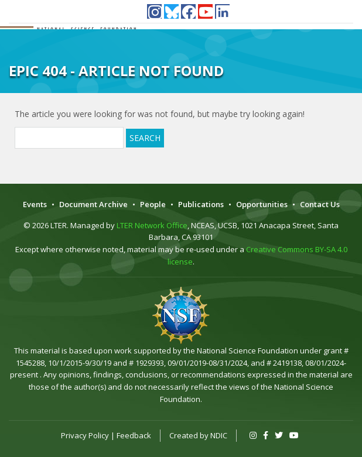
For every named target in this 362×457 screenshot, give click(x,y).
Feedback (134, 435)
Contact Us (320, 204)
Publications (201, 204)
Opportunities (262, 204)
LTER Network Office (152, 225)
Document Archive (93, 204)
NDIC (218, 435)
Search (144, 137)
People (153, 204)
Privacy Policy (85, 435)
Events (35, 204)
